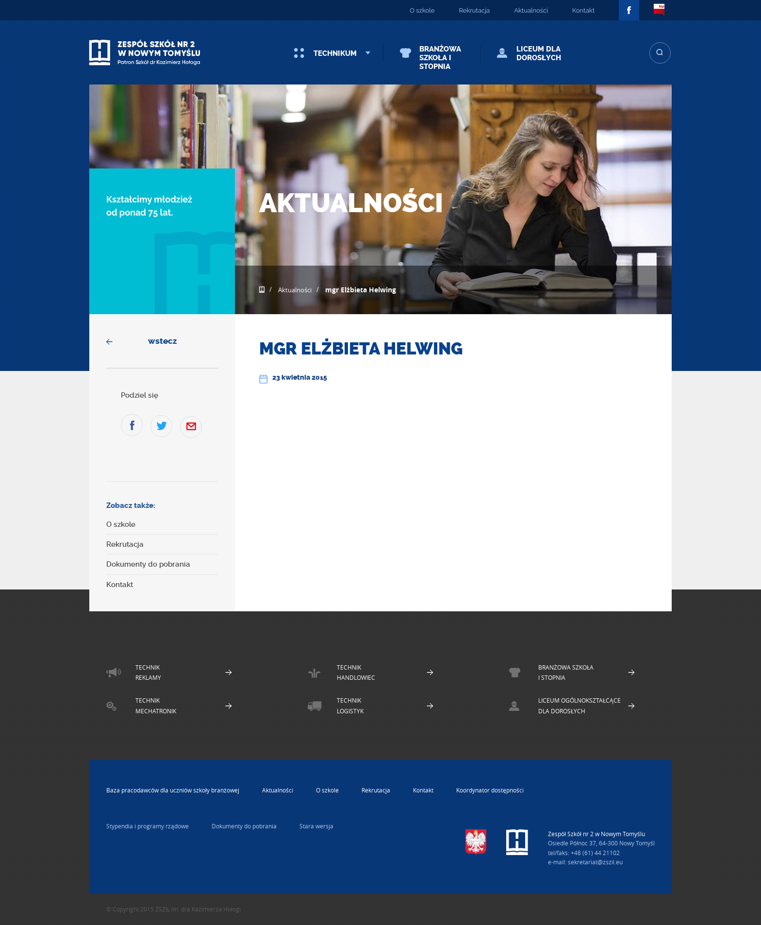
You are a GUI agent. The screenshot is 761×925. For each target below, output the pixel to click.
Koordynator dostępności (490, 790)
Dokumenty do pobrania (148, 564)
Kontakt (583, 10)
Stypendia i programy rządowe (147, 826)
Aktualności (531, 10)
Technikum (335, 53)
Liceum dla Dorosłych (538, 53)
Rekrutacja (474, 10)
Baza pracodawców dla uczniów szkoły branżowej (172, 790)
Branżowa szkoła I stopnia (440, 58)
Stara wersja (316, 826)
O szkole (422, 10)
